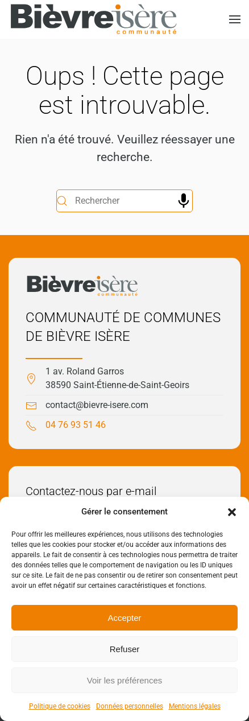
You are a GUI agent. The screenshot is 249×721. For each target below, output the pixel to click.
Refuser (125, 649)
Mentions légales (195, 706)
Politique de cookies (59, 706)
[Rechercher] (124, 200)
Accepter (124, 618)
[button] (232, 511)
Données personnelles (129, 706)
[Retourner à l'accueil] (94, 19)
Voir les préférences (125, 680)
